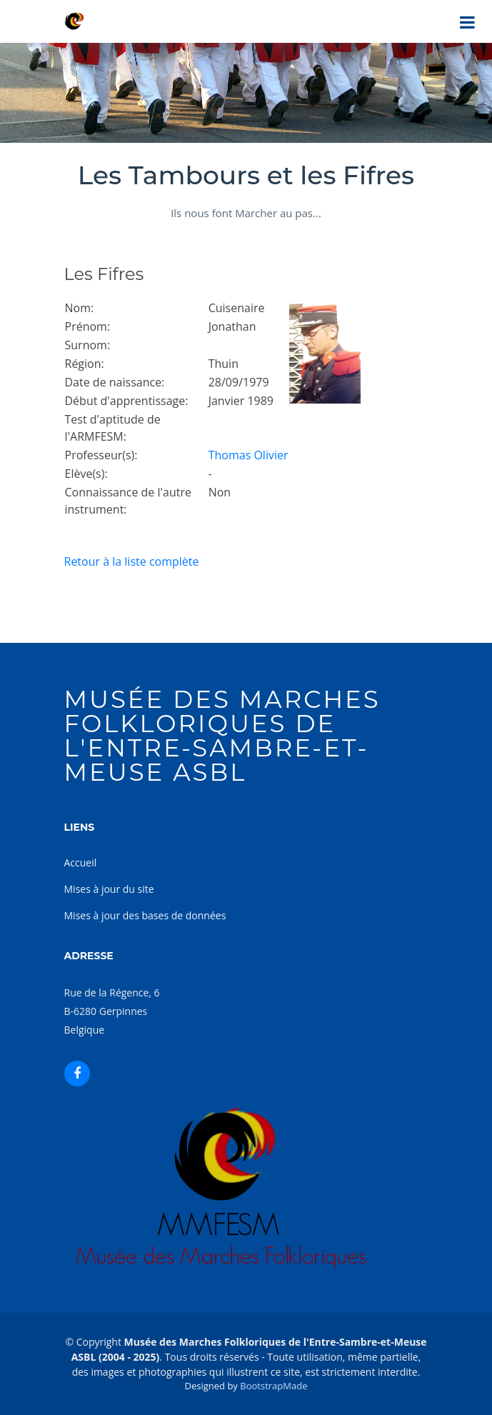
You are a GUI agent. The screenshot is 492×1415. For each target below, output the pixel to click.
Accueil (80, 862)
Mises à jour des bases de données (145, 915)
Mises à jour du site (109, 889)
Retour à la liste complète (131, 561)
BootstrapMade (273, 1385)
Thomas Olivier (248, 455)
